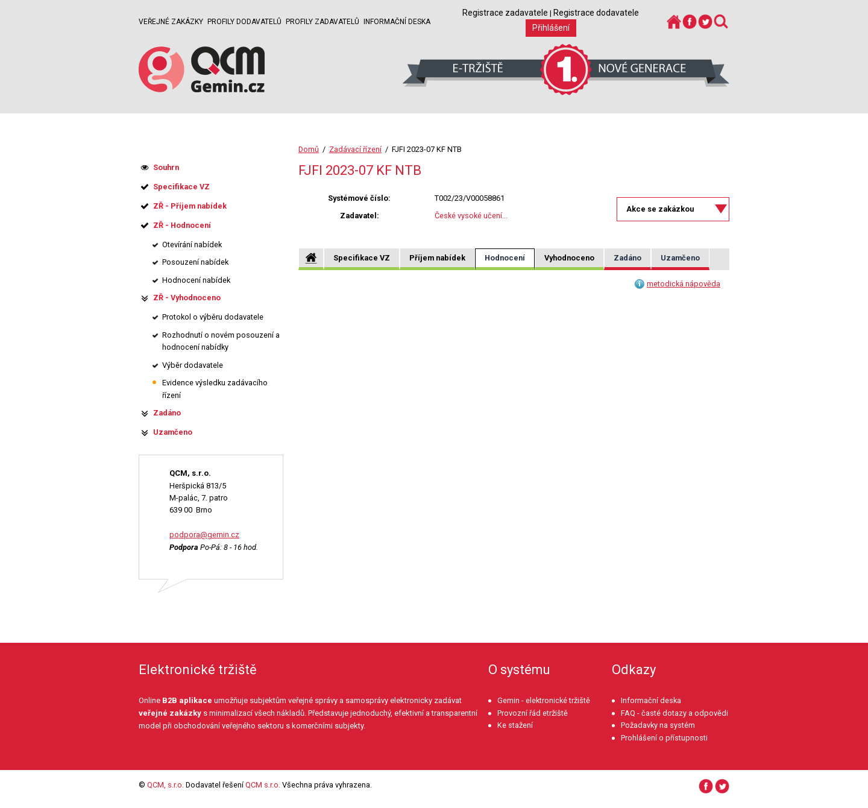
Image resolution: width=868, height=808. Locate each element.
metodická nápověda (683, 283)
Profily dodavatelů (244, 21)
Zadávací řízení (355, 149)
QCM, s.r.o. (165, 784)
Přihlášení (551, 28)
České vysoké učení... (471, 215)
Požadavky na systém (658, 725)
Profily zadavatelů (322, 21)
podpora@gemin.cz (204, 534)
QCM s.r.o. (262, 784)
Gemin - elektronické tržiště (543, 700)
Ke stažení (515, 725)
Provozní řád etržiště (532, 713)
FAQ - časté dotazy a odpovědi (674, 713)
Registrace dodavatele (596, 12)
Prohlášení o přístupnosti (664, 737)
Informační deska (396, 21)
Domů (308, 149)
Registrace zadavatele (505, 12)
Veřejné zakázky (171, 21)
